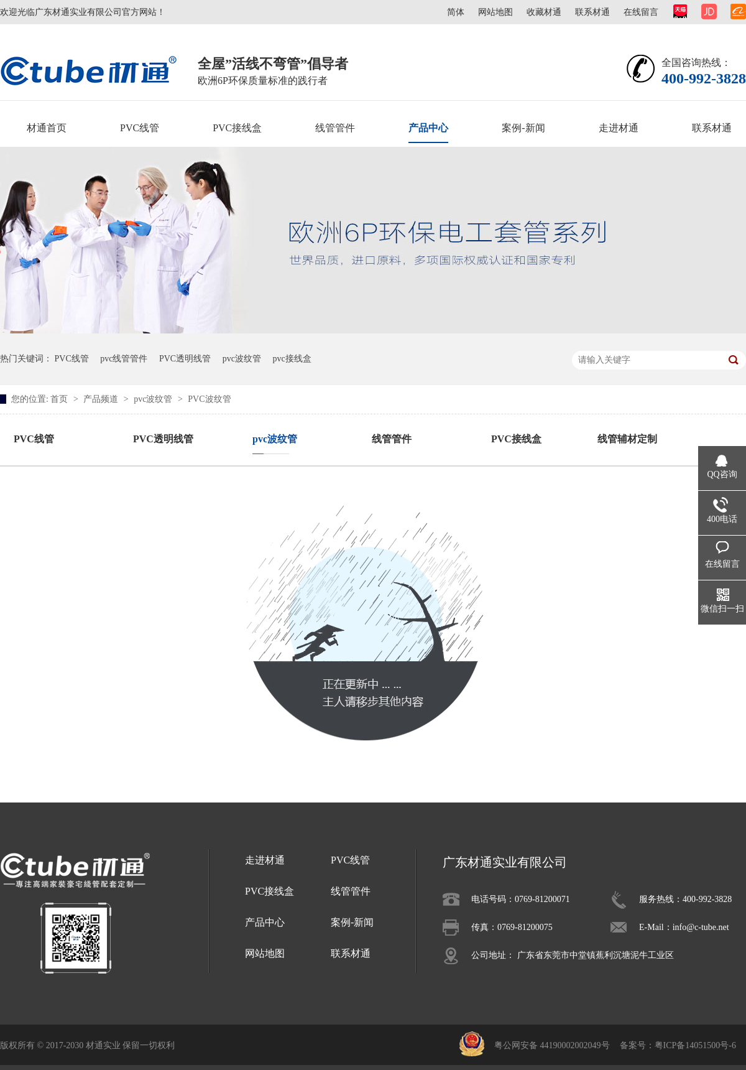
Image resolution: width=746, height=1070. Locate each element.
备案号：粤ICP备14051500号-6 (678, 1045)
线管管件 (335, 128)
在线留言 (641, 12)
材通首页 (47, 128)
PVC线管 (139, 128)
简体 (455, 12)
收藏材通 (544, 12)
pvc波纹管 (242, 358)
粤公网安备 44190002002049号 (552, 1045)
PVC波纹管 (209, 399)
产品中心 (428, 128)
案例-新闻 (523, 128)
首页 (60, 399)
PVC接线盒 (237, 128)
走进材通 (618, 128)
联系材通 (592, 12)
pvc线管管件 (123, 358)
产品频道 (102, 399)
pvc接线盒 (291, 358)
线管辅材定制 (627, 439)
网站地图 (495, 12)
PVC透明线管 (185, 358)
